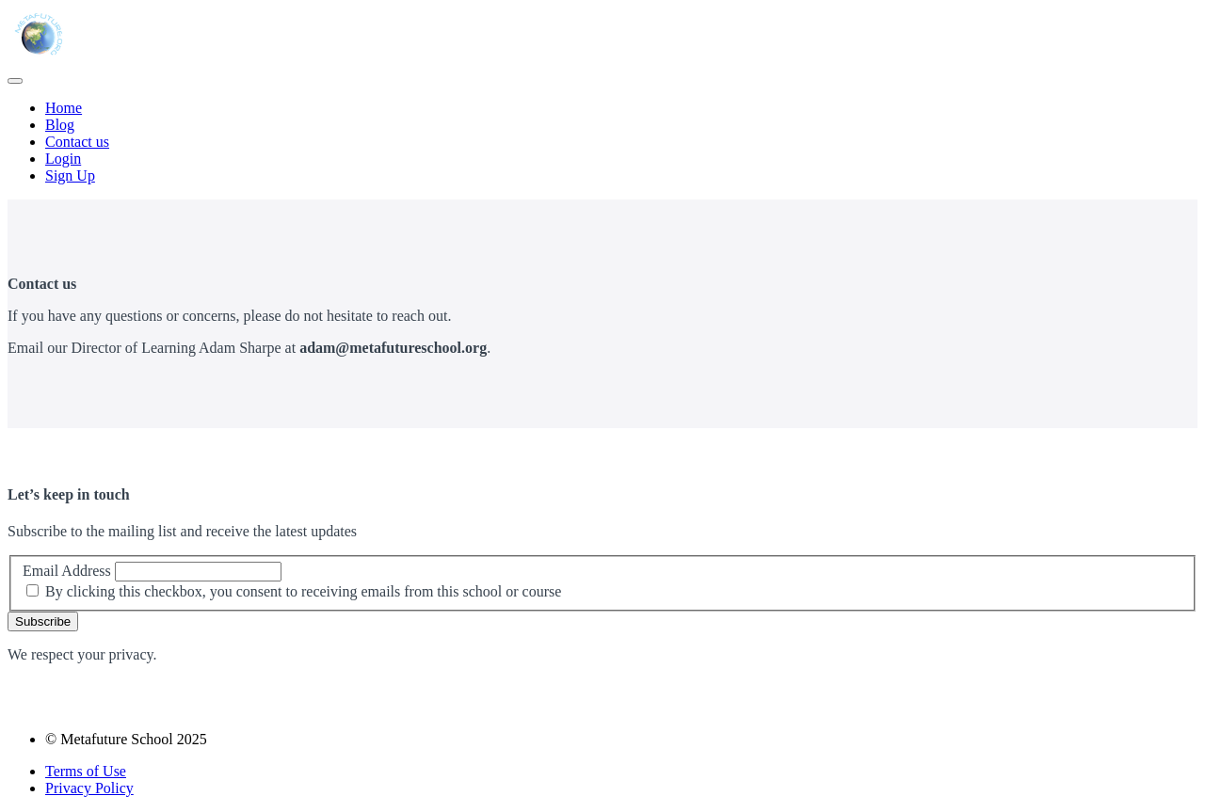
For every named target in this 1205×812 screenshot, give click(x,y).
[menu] (602, 142)
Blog (59, 125)
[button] (15, 81)
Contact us (77, 142)
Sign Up (70, 175)
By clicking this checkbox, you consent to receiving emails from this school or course (303, 591)
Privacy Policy (89, 788)
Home (63, 108)
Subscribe (43, 621)
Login (63, 159)
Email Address (67, 571)
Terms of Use (85, 771)
